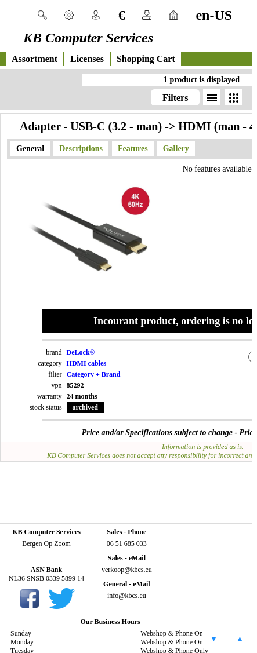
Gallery (176, 148)
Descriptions (81, 148)
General (30, 148)
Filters (175, 98)
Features (133, 148)
